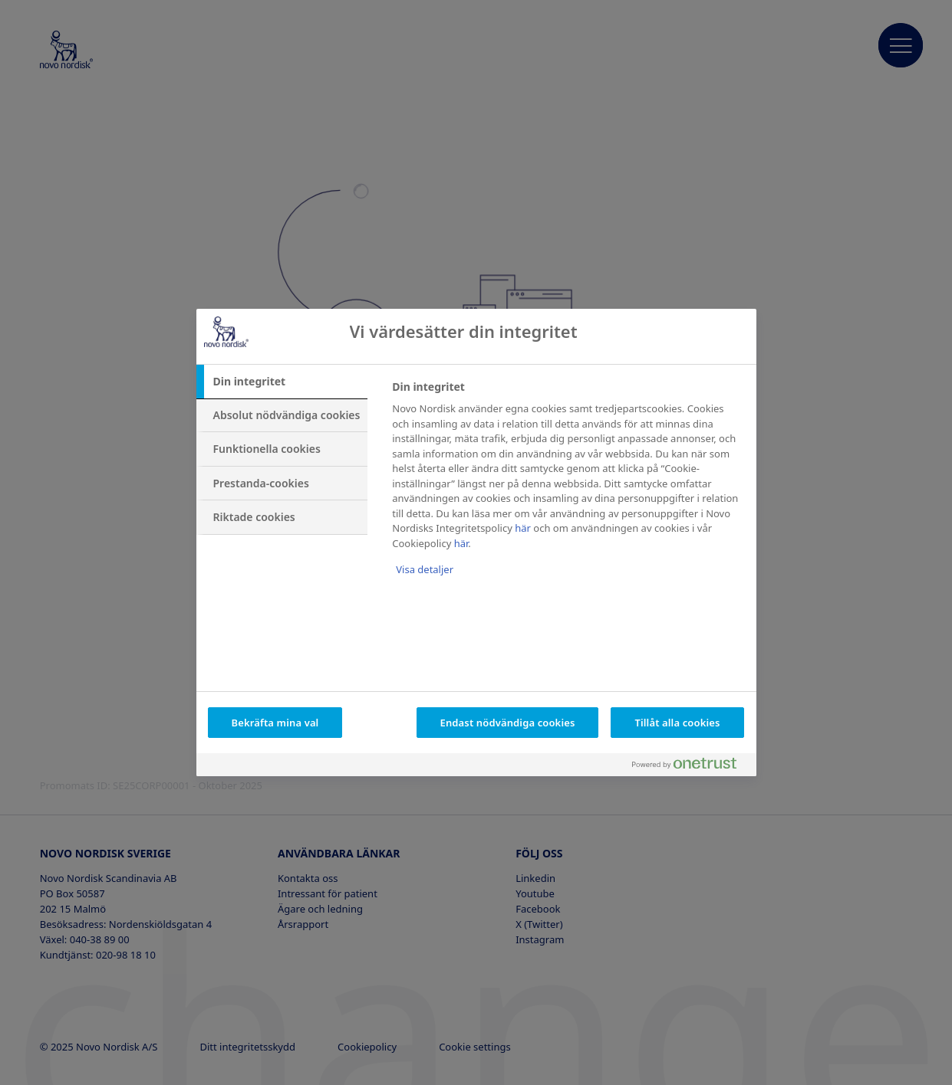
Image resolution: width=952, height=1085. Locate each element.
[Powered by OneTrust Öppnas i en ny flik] (690, 766)
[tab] (282, 381)
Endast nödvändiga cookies (507, 722)
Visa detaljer (424, 569)
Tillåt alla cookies (677, 722)
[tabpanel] (567, 488)
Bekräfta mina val (275, 722)
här (523, 528)
